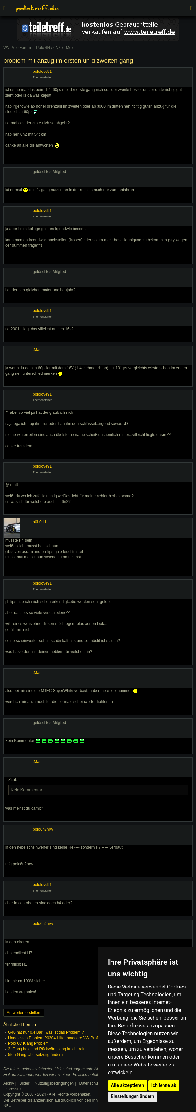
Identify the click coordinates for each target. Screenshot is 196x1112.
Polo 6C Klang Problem (28, 1043)
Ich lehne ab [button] (163, 1085)
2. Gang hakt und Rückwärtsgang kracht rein (46, 1049)
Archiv (8, 1083)
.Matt (37, 349)
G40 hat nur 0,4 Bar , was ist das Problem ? (46, 1032)
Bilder (25, 1083)
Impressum (12, 1089)
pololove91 (42, 71)
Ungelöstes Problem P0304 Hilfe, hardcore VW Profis (54, 1038)
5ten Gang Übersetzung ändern (35, 1055)
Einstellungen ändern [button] (132, 1096)
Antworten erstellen (23, 1012)
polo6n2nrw (43, 829)
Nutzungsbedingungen (54, 1083)
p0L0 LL (40, 522)
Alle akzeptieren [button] (127, 1085)
